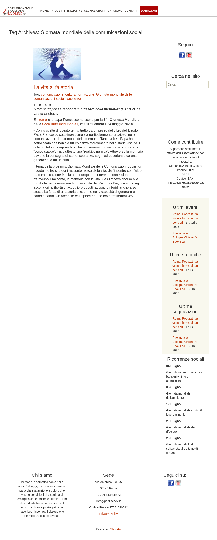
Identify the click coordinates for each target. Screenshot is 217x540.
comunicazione (52, 94)
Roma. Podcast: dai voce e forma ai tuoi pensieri (185, 218)
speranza (74, 98)
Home (44, 10)
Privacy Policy (108, 513)
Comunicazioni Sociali (60, 124)
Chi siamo (114, 10)
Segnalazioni (94, 10)
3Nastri (115, 529)
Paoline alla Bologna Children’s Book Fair (184, 237)
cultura (70, 94)
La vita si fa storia (53, 87)
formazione (85, 94)
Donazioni (149, 10)
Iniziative (74, 10)
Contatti (132, 10)
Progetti (58, 10)
